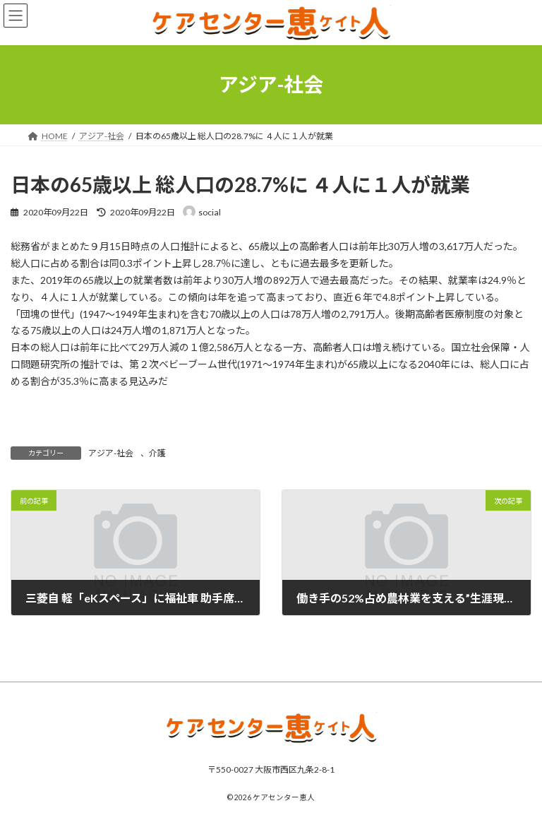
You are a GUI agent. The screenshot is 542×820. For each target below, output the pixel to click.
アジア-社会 (110, 453)
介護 (157, 453)
